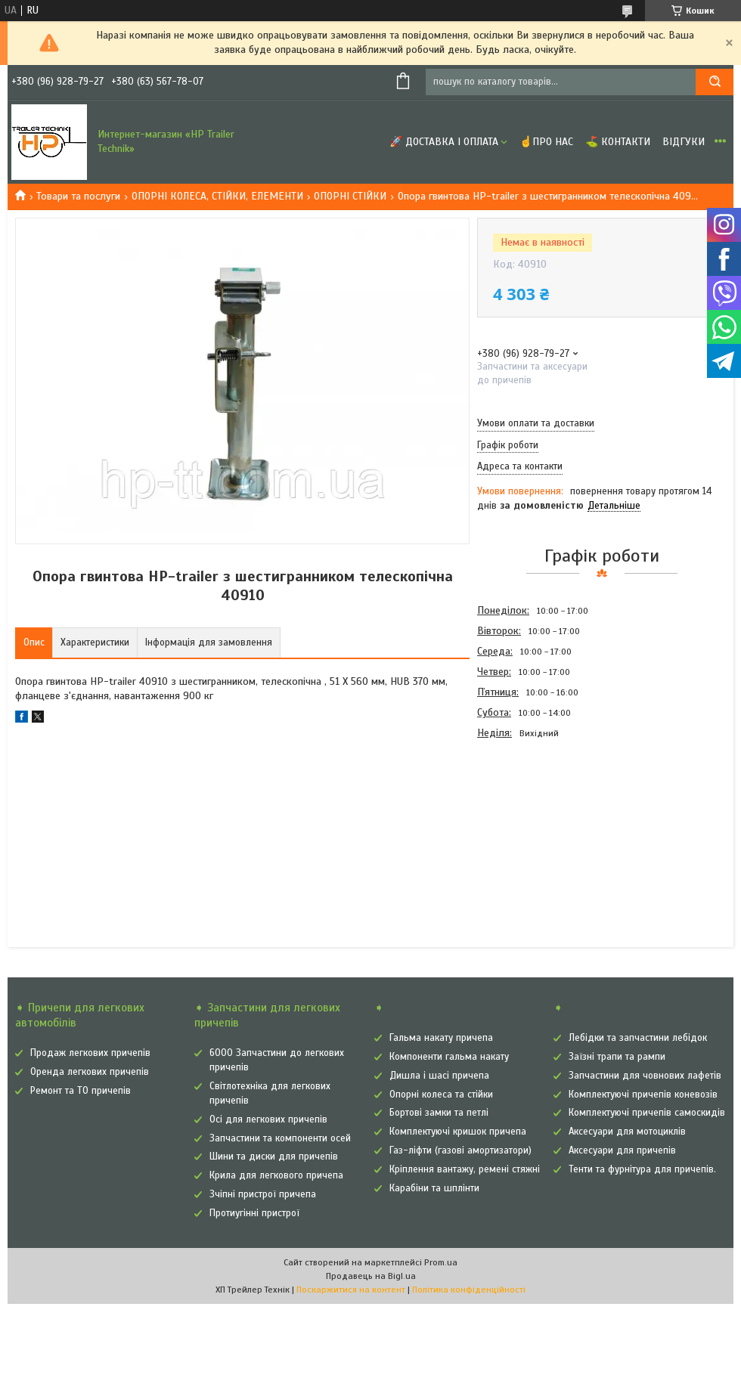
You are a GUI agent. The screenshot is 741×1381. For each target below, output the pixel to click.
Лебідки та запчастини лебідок (638, 1038)
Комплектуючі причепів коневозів (643, 1094)
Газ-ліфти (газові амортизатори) (460, 1150)
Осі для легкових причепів (268, 1119)
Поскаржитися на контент (350, 1289)
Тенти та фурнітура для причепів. (642, 1169)
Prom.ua (440, 1262)
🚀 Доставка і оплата (443, 141)
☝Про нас (546, 141)
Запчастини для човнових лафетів (645, 1076)
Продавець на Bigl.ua (371, 1276)
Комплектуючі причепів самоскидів (647, 1113)
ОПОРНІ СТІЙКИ (350, 196)
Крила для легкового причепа (276, 1175)
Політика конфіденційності (469, 1289)
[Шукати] (714, 82)
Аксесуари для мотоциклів (627, 1132)
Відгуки (683, 141)
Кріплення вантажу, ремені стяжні (464, 1169)
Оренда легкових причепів (89, 1072)
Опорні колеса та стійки (441, 1094)
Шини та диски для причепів (273, 1156)
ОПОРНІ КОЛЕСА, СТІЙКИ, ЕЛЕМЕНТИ (217, 196)
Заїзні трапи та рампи (617, 1057)
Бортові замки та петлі (438, 1113)
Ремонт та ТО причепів (80, 1091)
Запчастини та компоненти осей (280, 1138)
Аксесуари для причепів (622, 1150)
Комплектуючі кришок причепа (457, 1132)
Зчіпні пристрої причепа (262, 1194)
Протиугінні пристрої (254, 1213)
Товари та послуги (78, 196)
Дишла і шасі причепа (439, 1076)
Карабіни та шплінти (434, 1188)
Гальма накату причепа (441, 1038)
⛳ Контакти (617, 141)
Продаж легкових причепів (90, 1053)
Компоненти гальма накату (449, 1057)
